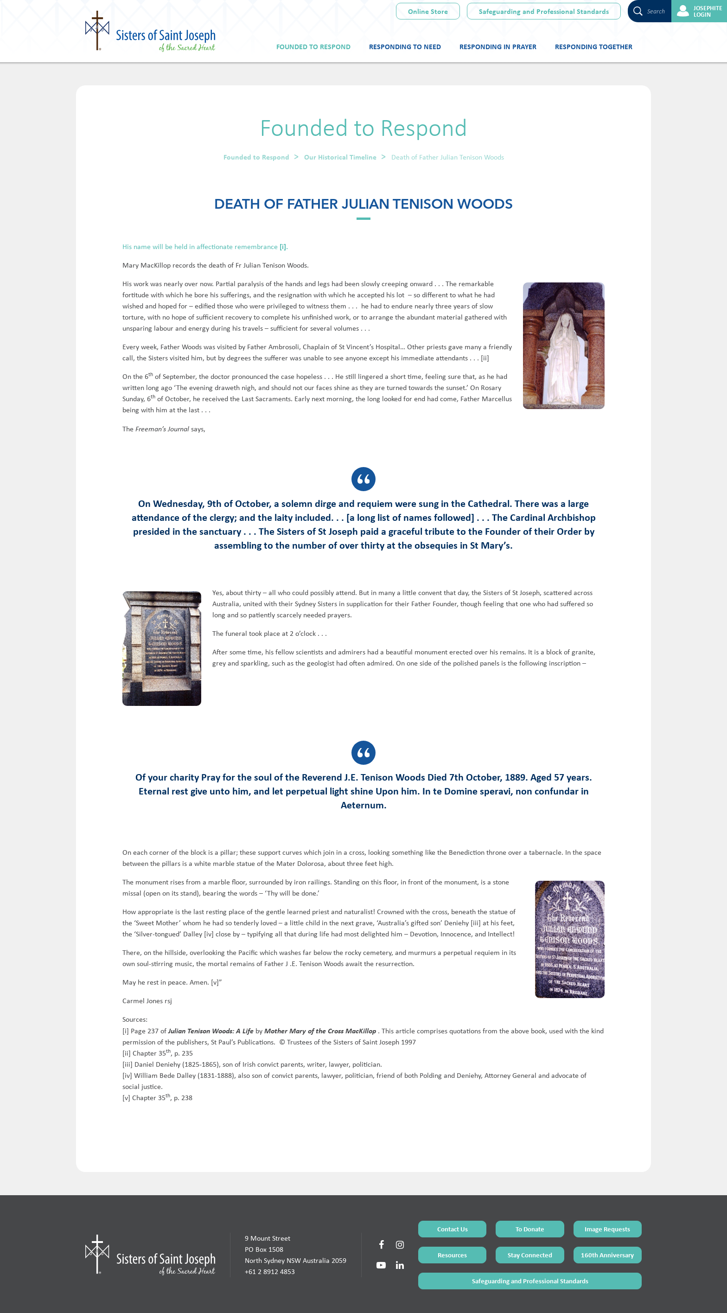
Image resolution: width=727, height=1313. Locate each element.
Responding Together (593, 46)
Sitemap (368, 1296)
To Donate (530, 1193)
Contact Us (452, 1193)
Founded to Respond (313, 46)
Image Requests (607, 1193)
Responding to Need (405, 46)
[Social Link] (381, 1208)
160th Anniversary (607, 1218)
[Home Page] (150, 1218)
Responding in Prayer (497, 46)
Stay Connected (530, 1218)
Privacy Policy (396, 1296)
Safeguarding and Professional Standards (544, 11)
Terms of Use (340, 1296)
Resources (452, 1218)
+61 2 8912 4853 (270, 1235)
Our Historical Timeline (340, 157)
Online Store (428, 11)
